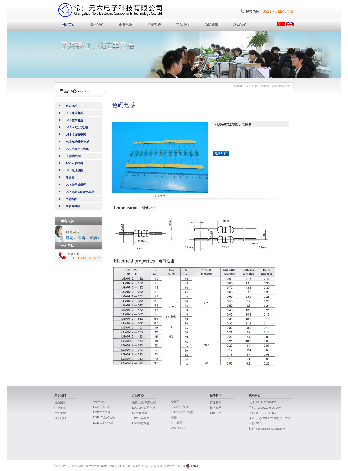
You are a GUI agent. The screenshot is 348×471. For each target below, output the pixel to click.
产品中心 (182, 24)
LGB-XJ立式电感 (77, 127)
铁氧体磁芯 (73, 206)
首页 (257, 86)
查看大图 (160, 196)
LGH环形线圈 (74, 170)
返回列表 (220, 153)
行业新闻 (215, 402)
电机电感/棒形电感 (77, 141)
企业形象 (125, 24)
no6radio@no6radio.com (270, 428)
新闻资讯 (211, 24)
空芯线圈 (71, 199)
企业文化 (60, 413)
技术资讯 (215, 407)
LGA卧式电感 (74, 113)
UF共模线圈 (73, 156)
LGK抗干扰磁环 (76, 184)
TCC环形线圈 (74, 163)
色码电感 (284, 86)
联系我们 (240, 24)
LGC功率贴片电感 (77, 149)
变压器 (70, 177)
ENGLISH (197, 466)
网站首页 (68, 24)
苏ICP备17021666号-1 (128, 466)
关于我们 (97, 24)
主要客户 (154, 24)
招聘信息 (215, 413)
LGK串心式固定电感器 (80, 192)
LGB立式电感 (74, 120)
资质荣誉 (60, 402)
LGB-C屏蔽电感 (76, 134)
